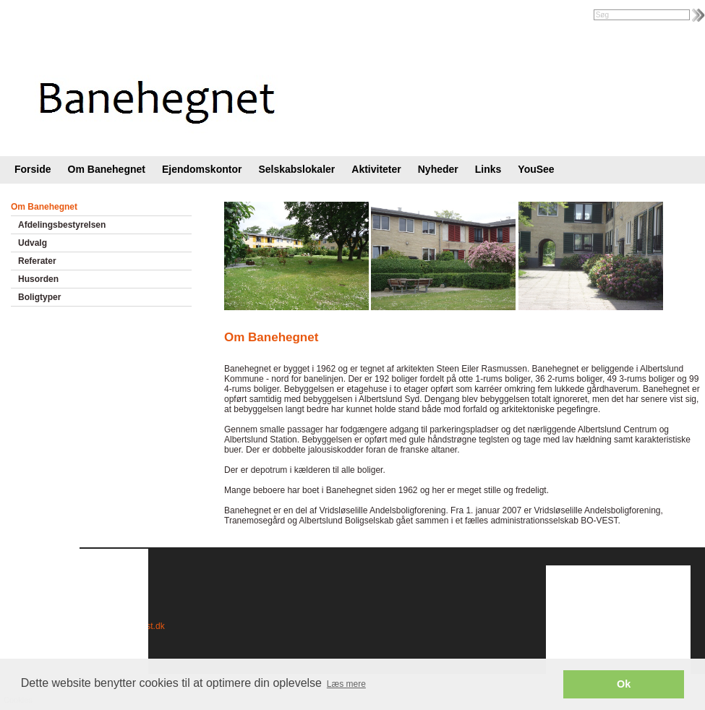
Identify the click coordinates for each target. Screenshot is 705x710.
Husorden (38, 279)
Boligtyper (39, 297)
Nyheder (438, 169)
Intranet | (31, 16)
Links (488, 169)
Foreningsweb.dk (91, 16)
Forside (32, 169)
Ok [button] (624, 684)
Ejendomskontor (202, 169)
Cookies (42, 626)
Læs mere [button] (346, 684)
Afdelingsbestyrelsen (62, 225)
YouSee (536, 169)
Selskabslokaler (296, 169)
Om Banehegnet (106, 169)
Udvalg (32, 243)
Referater (37, 261)
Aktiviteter (376, 169)
